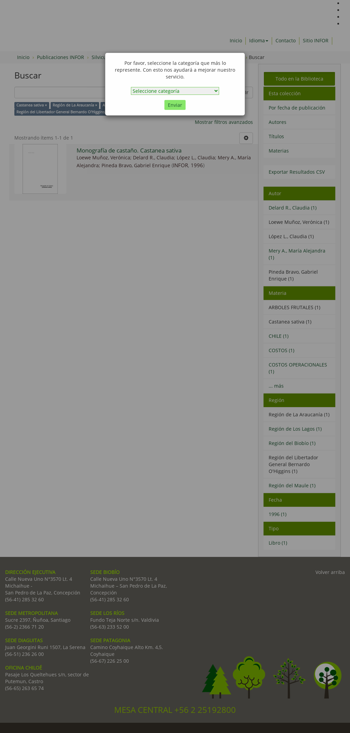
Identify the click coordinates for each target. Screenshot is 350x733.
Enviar (175, 105)
